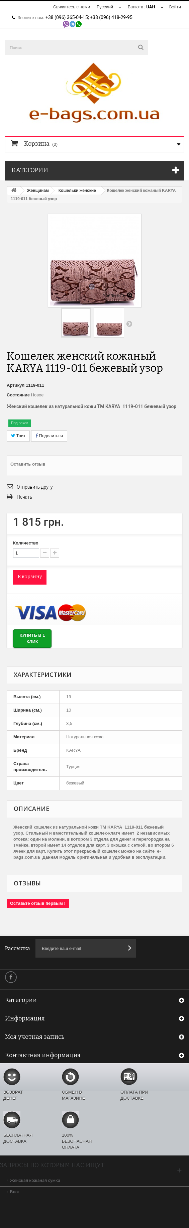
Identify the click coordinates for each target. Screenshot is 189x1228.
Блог (15, 1191)
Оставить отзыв (27, 464)
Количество (25, 542)
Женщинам (38, 190)
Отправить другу (35, 487)
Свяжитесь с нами (71, 6)
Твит (18, 435)
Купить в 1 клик (32, 638)
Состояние (18, 394)
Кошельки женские (77, 190)
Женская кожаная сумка (35, 1180)
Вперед (129, 323)
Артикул (15, 385)
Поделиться (49, 435)
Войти (175, 6)
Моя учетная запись (35, 1036)
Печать (24, 497)
